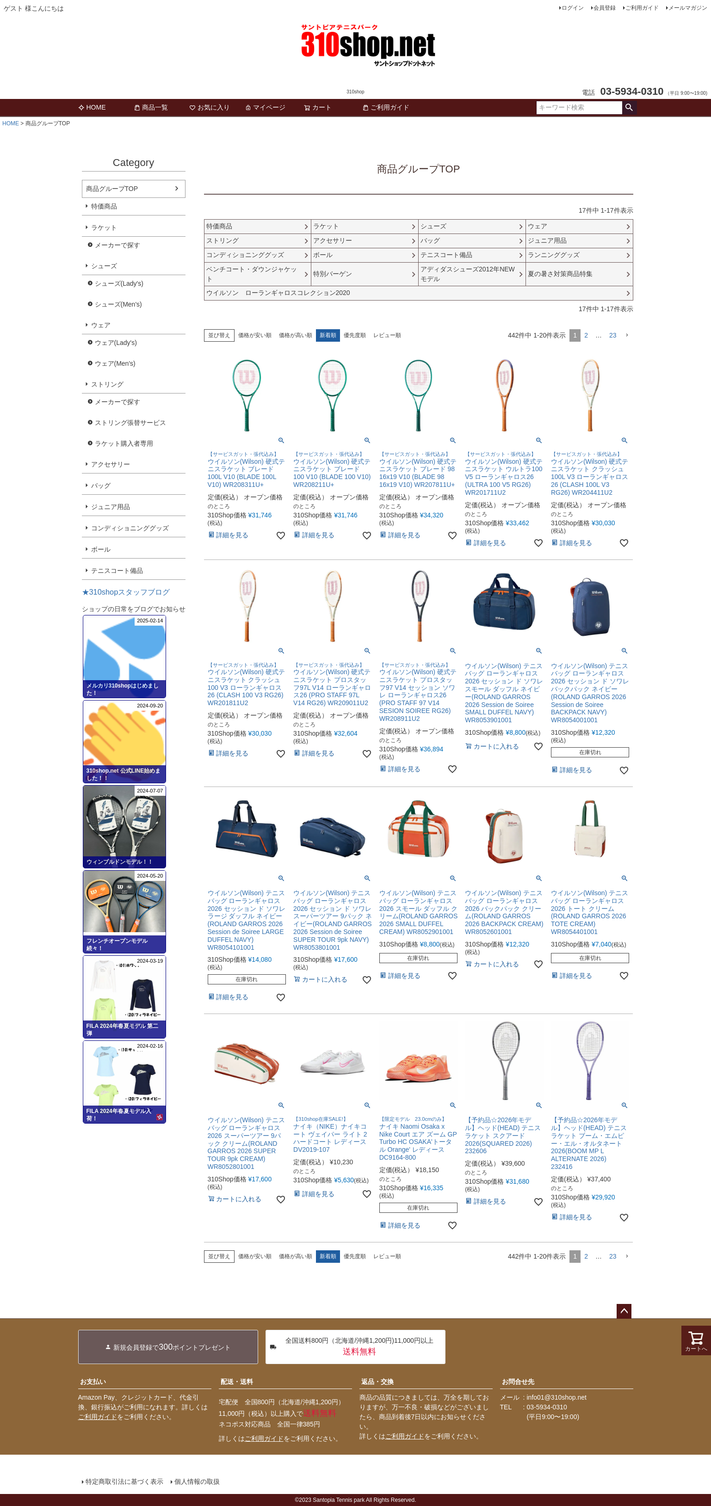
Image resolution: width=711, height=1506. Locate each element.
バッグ (101, 485)
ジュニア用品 (110, 506)
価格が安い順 (255, 335)
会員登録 (605, 8)
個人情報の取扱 (197, 1481)
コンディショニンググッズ (130, 528)
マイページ (265, 107)
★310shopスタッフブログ (126, 592)
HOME (92, 107)
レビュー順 (387, 335)
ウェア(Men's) (115, 363)
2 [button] (586, 335)
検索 (629, 107)
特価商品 (104, 206)
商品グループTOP (112, 188)
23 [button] (613, 335)
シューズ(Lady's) (119, 283)
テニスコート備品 (117, 570)
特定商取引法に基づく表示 (124, 1481)
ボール (101, 549)
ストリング (107, 384)
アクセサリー (110, 464)
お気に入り (209, 107)
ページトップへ (624, 1311)
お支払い (93, 1381)
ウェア (101, 325)
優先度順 (355, 335)
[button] (626, 335)
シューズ (104, 266)
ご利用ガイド (642, 8)
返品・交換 (377, 1381)
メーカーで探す (117, 245)
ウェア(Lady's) (116, 342)
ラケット (104, 227)
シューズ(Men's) (118, 304)
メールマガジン (687, 8)
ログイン (573, 8)
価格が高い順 (295, 335)
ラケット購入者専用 (124, 443)
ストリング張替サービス (130, 422)
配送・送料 (237, 1381)
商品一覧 (151, 107)
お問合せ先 (518, 1381)
